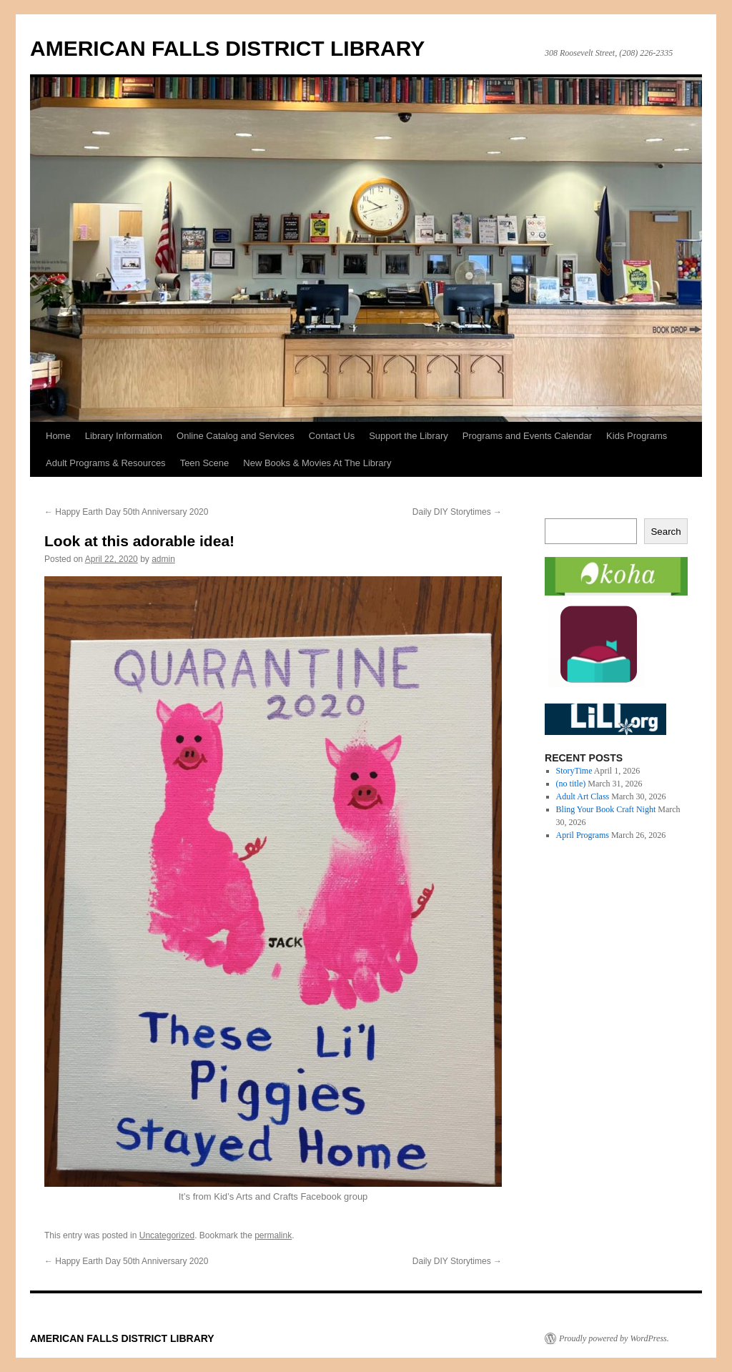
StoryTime (574, 771)
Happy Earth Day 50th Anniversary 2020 (126, 512)
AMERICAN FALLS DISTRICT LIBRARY (227, 48)
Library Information (123, 435)
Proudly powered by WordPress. (614, 1338)
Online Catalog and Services (236, 435)
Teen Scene (204, 463)
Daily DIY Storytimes (457, 512)
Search (666, 531)
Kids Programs (636, 435)
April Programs (582, 835)
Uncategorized (166, 1235)
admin (163, 559)
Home (58, 435)
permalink (273, 1235)
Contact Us (332, 435)
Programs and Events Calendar (527, 435)
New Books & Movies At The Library (317, 463)
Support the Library (408, 435)
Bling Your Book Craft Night (606, 809)
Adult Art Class (583, 796)
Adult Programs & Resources (106, 463)
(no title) (571, 784)
